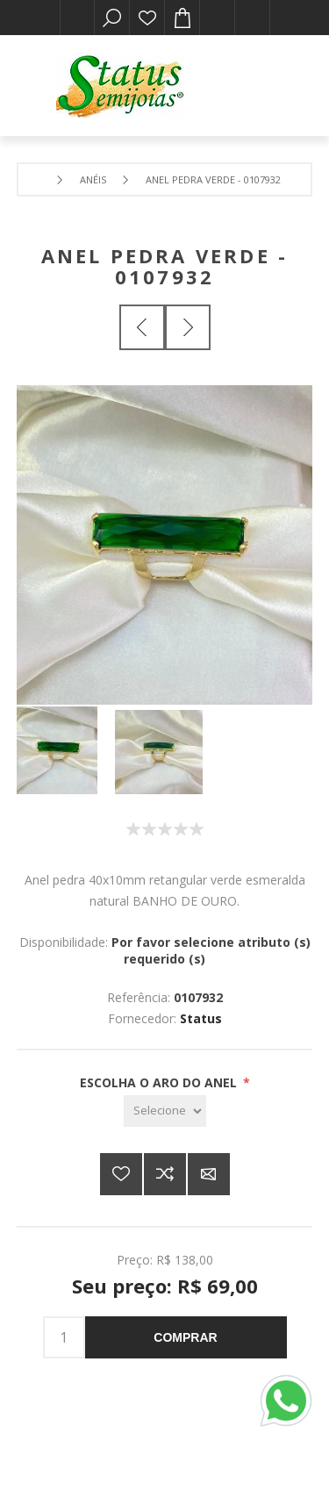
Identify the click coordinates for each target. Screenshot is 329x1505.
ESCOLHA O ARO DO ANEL (160, 1082)
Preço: (135, 1259)
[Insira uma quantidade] (64, 1337)
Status (201, 1018)
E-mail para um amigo (209, 1174)
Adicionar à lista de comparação (165, 1174)
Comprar (185, 1337)
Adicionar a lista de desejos (121, 1174)
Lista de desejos (147, 17)
